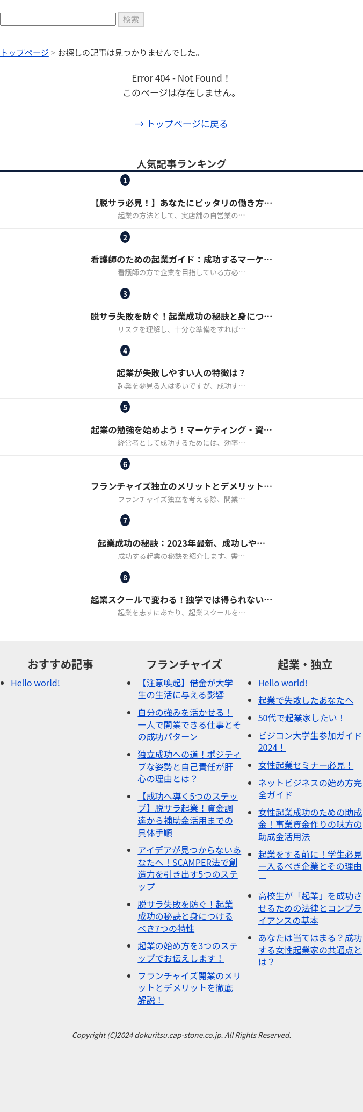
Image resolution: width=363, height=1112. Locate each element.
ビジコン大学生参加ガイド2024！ (310, 741)
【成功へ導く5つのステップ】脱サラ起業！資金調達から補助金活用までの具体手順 (187, 814)
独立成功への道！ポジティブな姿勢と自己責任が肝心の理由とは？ (189, 766)
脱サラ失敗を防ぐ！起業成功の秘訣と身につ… (182, 316)
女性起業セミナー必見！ (306, 764)
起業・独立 (221, 189)
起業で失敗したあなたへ (306, 699)
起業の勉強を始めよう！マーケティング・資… (181, 429)
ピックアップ (155, 303)
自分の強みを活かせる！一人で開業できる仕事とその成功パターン (189, 724)
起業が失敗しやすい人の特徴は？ (181, 372)
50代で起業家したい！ (302, 717)
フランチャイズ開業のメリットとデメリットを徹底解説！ (189, 987)
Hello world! (35, 682)
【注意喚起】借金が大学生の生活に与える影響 (185, 688)
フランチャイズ (155, 189)
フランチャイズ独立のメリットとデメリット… (181, 485)
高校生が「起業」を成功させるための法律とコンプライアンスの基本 (310, 907)
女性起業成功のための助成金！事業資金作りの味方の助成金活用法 (310, 824)
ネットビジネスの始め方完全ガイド (310, 788)
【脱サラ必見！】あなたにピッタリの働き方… (182, 202)
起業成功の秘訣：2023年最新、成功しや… (181, 542)
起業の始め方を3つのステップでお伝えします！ (187, 951)
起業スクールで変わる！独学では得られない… (182, 599)
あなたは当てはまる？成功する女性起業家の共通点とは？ (310, 949)
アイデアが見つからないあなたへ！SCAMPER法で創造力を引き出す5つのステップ (189, 868)
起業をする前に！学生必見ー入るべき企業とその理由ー (310, 866)
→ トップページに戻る (181, 123)
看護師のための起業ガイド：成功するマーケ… (181, 259)
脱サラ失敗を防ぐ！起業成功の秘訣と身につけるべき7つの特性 (185, 916)
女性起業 (155, 246)
